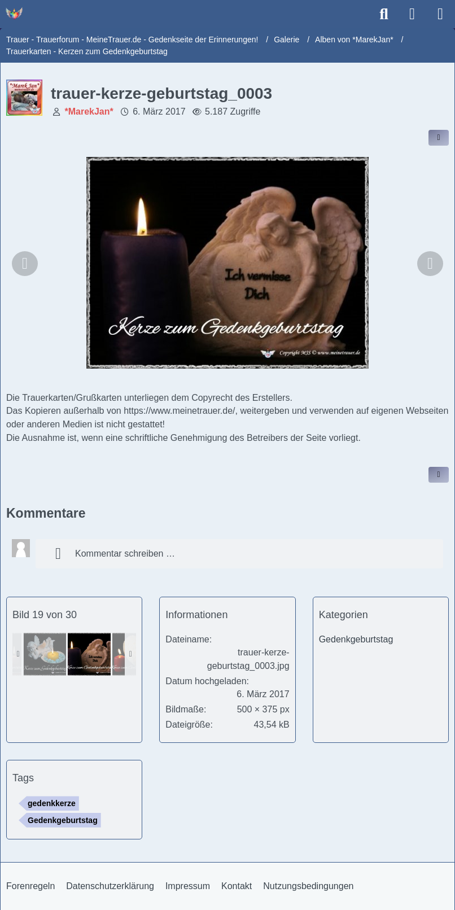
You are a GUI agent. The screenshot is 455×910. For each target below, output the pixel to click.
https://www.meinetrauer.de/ (179, 410)
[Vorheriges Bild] (25, 263)
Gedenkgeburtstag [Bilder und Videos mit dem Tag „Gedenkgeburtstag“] (63, 820)
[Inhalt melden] (438, 475)
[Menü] (440, 14)
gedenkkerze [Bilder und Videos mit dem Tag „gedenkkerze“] (52, 803)
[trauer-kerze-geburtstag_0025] (44, 654)
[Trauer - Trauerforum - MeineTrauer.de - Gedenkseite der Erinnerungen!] (14, 13)
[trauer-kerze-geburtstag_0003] (89, 654)
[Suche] (384, 14)
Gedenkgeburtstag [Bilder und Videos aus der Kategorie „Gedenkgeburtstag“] (356, 639)
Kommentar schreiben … (111, 554)
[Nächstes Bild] (430, 263)
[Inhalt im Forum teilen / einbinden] (438, 138)
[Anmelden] (412, 14)
